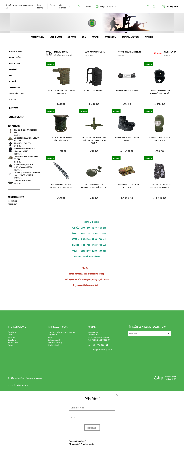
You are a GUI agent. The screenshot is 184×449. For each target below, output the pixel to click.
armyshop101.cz (18, 378)
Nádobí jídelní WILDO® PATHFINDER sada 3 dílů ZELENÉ (94, 186)
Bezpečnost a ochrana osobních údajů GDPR (19, 6)
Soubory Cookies (13, 342)
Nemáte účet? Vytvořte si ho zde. (82, 444)
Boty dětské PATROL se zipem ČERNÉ (127, 139)
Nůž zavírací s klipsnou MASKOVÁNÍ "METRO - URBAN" (61, 186)
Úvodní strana (15, 51)
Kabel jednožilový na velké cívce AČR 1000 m (61, 139)
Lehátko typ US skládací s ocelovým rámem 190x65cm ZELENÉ (27, 173)
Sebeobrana (110, 37)
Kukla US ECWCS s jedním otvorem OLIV (159, 139)
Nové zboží (13, 108)
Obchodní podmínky (54, 340)
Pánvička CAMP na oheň (22, 180)
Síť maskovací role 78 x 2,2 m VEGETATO (127, 186)
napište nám (12, 204)
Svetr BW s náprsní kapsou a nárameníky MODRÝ (24, 150)
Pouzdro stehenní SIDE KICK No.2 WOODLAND (61, 92)
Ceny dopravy (40, 6)
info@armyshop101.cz (108, 6)
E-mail (130, 332)
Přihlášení (92, 427)
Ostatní (95, 37)
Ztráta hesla (12, 340)
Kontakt (52, 5)
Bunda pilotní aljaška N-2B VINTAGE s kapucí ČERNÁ (23, 166)
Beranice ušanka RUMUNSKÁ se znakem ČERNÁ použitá (159, 92)
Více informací (62, 6)
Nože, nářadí (56, 37)
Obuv (84, 37)
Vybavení (149, 37)
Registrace (11, 337)
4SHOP (173, 379)
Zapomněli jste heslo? (78, 441)
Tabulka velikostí (53, 345)
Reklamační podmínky (55, 342)
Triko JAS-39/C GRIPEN (22, 143)
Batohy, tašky (37, 37)
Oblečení (71, 37)
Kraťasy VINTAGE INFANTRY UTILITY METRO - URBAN (159, 186)
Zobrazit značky (16, 117)
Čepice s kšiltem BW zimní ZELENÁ (26, 138)
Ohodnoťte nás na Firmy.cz (18, 385)
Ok (168, 333)
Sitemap (10, 345)
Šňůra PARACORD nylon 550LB (127, 90)
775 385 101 (87, 6)
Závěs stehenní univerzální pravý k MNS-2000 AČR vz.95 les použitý (94, 140)
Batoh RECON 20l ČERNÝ (94, 90)
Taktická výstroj (130, 37)
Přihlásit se (11, 335)
